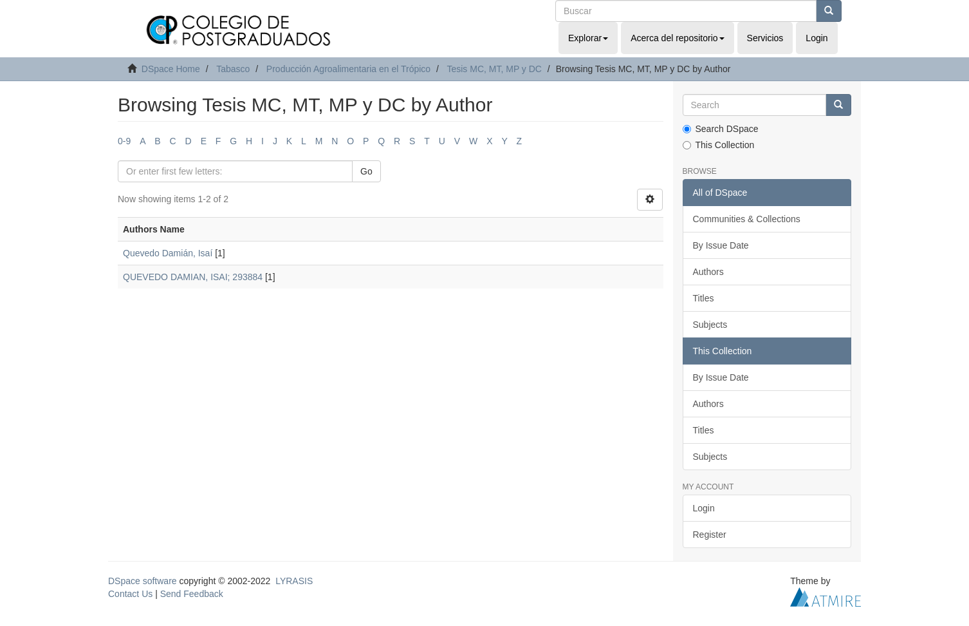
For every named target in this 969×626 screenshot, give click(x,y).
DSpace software (142, 581)
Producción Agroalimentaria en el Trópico (348, 69)
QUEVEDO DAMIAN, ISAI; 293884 (193, 277)
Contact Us (130, 594)
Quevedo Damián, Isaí (167, 253)
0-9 (124, 141)
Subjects (710, 324)
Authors (708, 272)
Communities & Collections (746, 219)
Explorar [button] (588, 38)
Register (709, 534)
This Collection (719, 145)
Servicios (765, 38)
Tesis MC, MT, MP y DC (494, 69)
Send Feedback (191, 594)
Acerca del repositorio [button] (677, 38)
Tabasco (233, 69)
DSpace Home (171, 69)
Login (704, 508)
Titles (703, 298)
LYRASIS (294, 581)
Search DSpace (721, 129)
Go (366, 171)
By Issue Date (721, 245)
